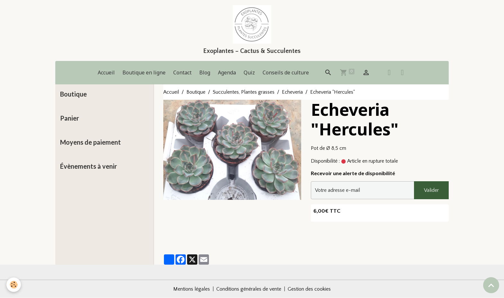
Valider (431, 190)
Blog (204, 72)
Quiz (249, 72)
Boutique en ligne (144, 72)
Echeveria (292, 92)
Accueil (106, 72)
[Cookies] (13, 284)
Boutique (195, 92)
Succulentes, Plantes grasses (243, 92)
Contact (182, 72)
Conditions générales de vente (248, 289)
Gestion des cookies (309, 289)
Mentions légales (191, 289)
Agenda (227, 72)
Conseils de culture (286, 72)
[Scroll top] (491, 285)
